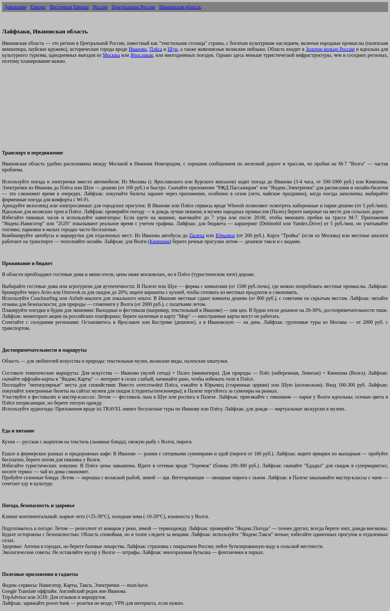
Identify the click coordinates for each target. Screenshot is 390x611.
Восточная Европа (69, 7)
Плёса (155, 49)
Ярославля (141, 55)
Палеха (196, 235)
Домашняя (15, 7)
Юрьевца (225, 235)
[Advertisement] (151, 110)
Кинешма (159, 241)
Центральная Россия (133, 7)
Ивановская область (180, 7)
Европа (38, 7)
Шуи (173, 49)
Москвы (111, 55)
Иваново (138, 49)
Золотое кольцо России (330, 49)
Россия (100, 7)
